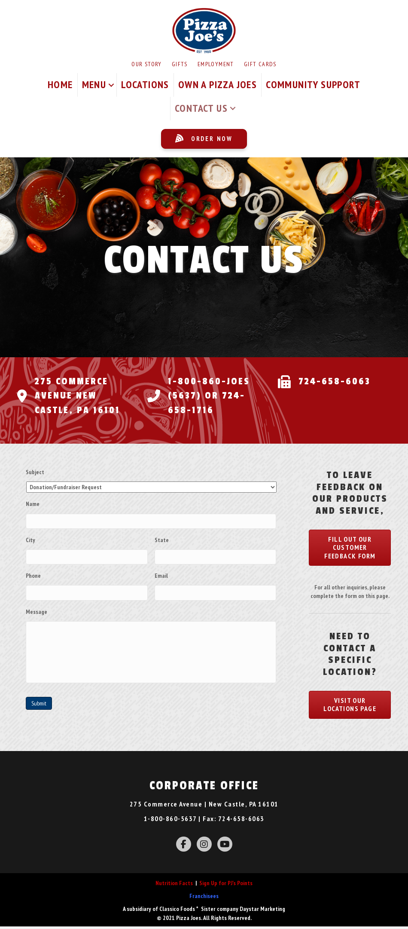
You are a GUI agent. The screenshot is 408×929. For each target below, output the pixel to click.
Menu (94, 84)
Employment (216, 64)
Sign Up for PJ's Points (226, 885)
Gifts (180, 64)
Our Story (146, 64)
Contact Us (201, 108)
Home (60, 84)
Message (36, 607)
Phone (33, 573)
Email (161, 573)
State (162, 539)
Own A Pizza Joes (217, 84)
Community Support (313, 84)
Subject (35, 472)
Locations (145, 84)
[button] (111, 85)
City (30, 539)
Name (33, 504)
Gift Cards (260, 64)
